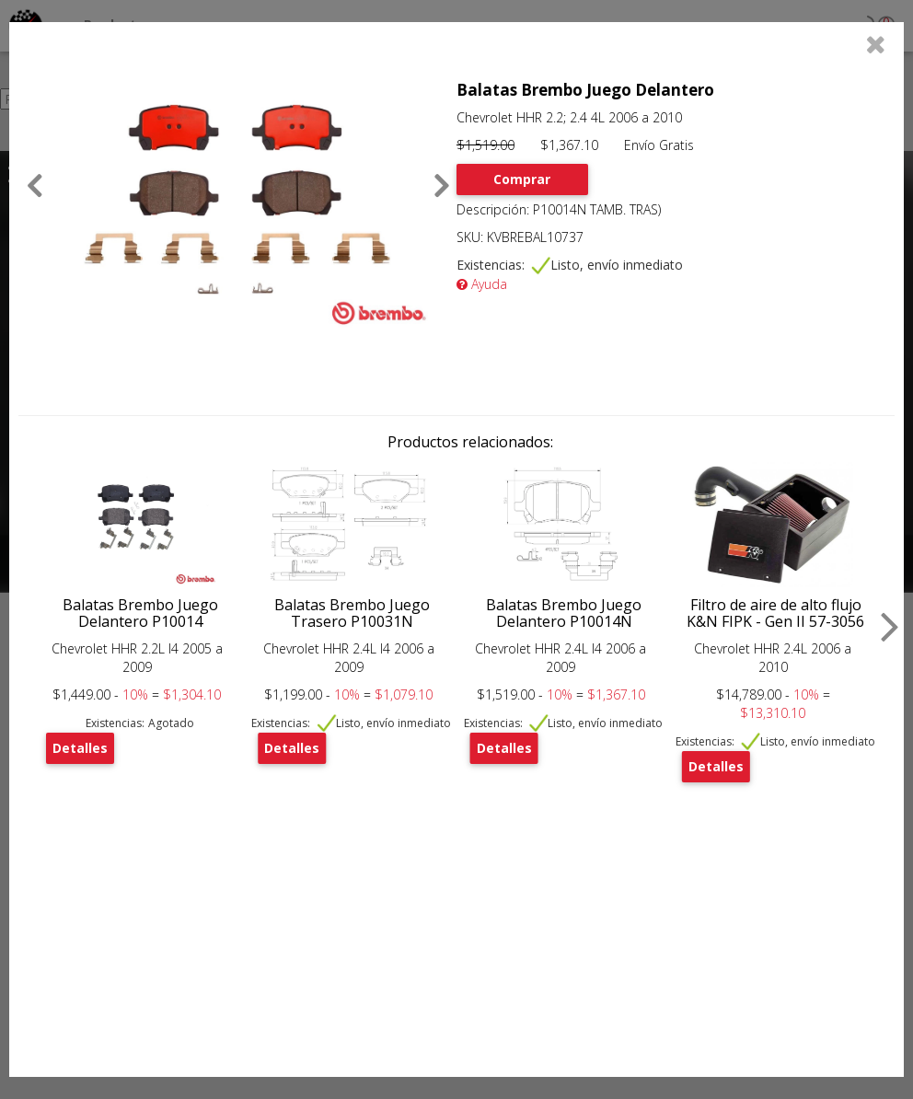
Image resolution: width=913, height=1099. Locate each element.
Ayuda (481, 284)
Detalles (80, 748)
